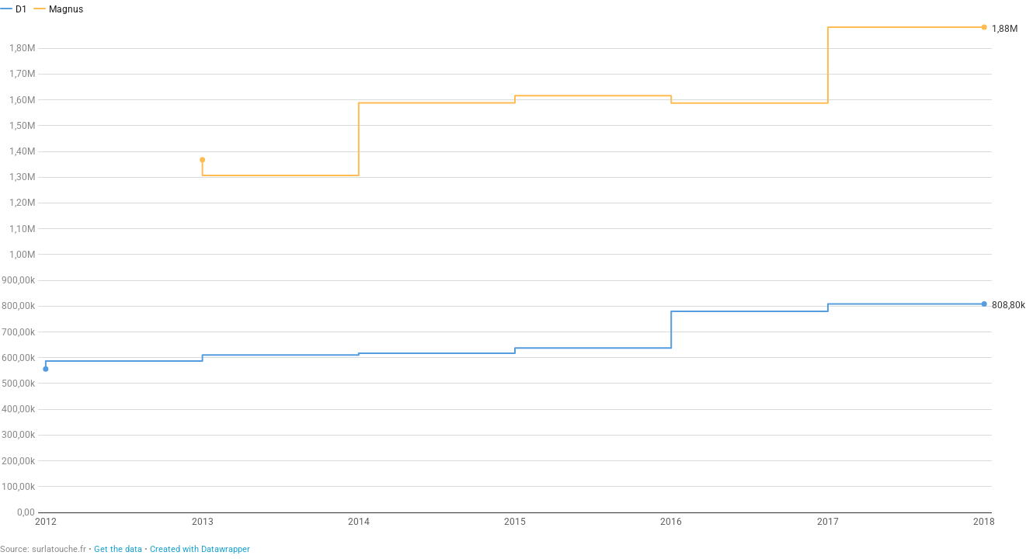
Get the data (118, 549)
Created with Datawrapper (200, 549)
